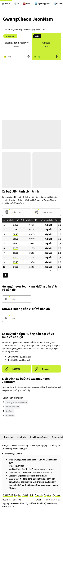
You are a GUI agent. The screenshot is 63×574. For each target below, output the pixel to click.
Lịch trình (21, 437)
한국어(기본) (8, 495)
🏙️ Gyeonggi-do (42, 3)
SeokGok (10, 415)
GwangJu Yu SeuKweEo (16, 402)
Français (38, 495)
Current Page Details (13, 453)
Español (47, 495)
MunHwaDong (12, 406)
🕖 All (16, 3)
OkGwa (9, 411)
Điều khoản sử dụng (39, 437)
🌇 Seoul (27, 3)
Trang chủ (8, 437)
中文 (31, 495)
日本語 (25, 495)
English (17, 495)
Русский (56, 495)
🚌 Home (6, 3)
